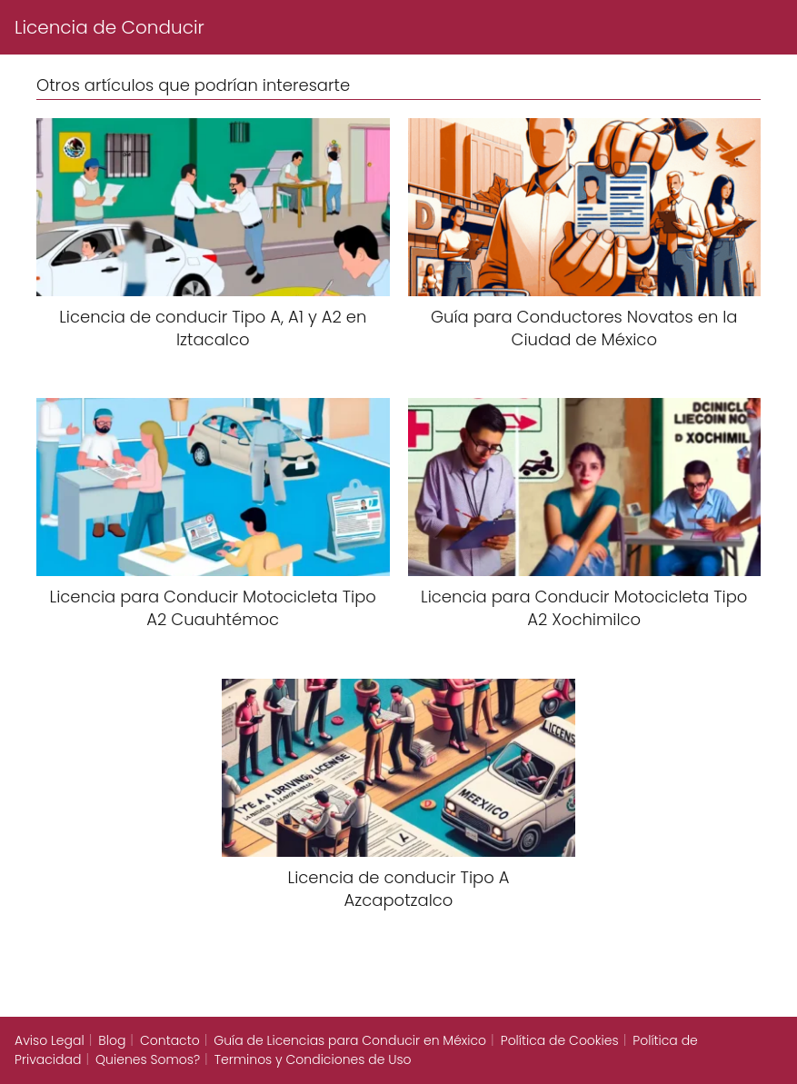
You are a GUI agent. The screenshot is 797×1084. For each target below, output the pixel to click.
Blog (111, 1040)
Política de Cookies (560, 1040)
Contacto (170, 1040)
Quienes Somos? (147, 1059)
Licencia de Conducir (109, 27)
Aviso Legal (50, 1040)
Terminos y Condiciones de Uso (313, 1059)
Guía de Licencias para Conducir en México (350, 1040)
